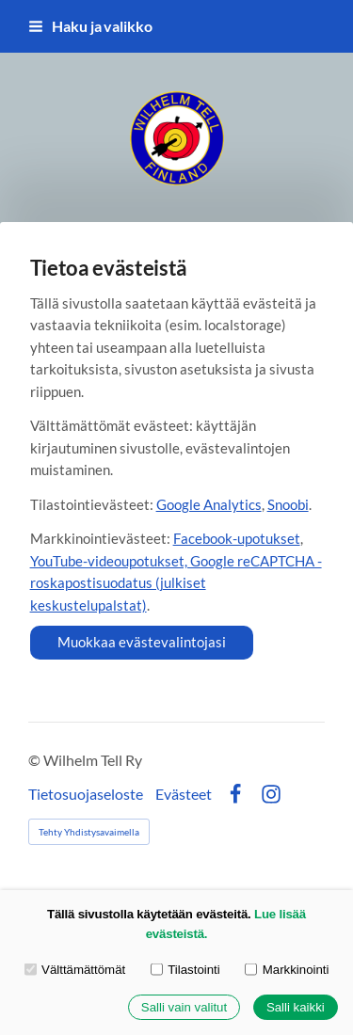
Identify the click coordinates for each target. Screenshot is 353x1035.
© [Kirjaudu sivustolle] (35, 760)
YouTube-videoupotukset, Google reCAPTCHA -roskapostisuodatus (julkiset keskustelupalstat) (176, 582)
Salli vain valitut (184, 1007)
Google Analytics (209, 504)
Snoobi (288, 504)
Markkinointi (287, 969)
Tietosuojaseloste (85, 794)
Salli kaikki (295, 1007)
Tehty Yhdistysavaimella (89, 831)
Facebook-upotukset (236, 538)
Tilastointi (185, 969)
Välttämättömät (75, 969)
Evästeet (183, 794)
